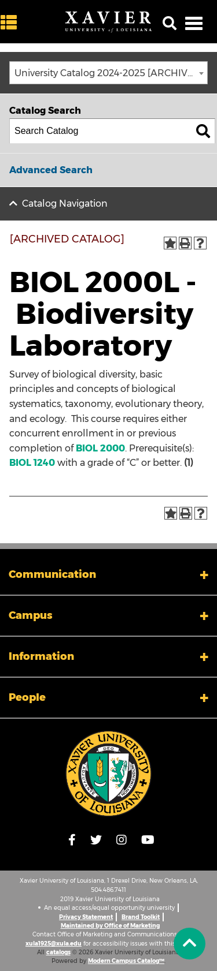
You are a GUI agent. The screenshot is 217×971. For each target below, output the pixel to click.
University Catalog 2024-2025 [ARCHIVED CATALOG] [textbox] (110, 73)
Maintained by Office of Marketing (110, 925)
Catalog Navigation (65, 203)
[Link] (108, 773)
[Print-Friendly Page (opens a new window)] (185, 243)
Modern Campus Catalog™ (126, 961)
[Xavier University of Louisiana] (108, 21)
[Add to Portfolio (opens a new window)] (170, 243)
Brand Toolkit (141, 917)
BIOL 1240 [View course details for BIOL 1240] (32, 462)
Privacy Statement (86, 917)
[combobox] (108, 72)
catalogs (58, 952)
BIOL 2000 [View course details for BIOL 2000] (100, 448)
